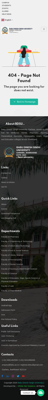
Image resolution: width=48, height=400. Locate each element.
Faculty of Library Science (12, 255)
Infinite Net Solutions (26, 386)
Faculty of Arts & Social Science (14, 250)
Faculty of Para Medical (11, 290)
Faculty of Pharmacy (10, 237)
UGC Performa (7, 336)
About (3, 204)
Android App (6, 305)
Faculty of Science (9, 273)
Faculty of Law (7, 286)
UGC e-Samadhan (9, 340)
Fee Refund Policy (9, 319)
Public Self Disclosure (10, 331)
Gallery (4, 178)
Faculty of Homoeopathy (11, 260)
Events (4, 209)
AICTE (4, 187)
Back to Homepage (24, 102)
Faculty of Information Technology (15, 246)
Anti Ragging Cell (8, 218)
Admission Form (8, 310)
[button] (40, 392)
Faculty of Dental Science (12, 264)
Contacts (7, 354)
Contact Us (6, 173)
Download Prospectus (10, 213)
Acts (3, 315)
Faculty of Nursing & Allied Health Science (19, 269)
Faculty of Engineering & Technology (16, 241)
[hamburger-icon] (44, 29)
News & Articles (8, 182)
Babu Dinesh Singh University (30, 383)
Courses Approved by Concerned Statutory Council (23, 345)
